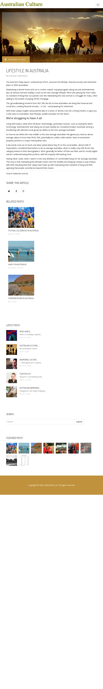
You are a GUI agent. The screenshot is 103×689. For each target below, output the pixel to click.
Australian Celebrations (18, 76)
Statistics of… (26, 374)
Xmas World (25, 331)
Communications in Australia (21, 298)
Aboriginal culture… (29, 359)
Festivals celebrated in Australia (23, 230)
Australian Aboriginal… (30, 388)
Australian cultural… (29, 345)
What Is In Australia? (17, 264)
